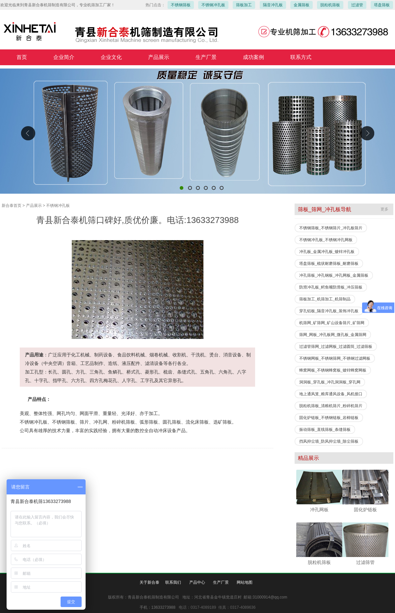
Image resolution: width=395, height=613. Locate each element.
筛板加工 (244, 5)
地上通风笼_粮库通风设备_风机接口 (330, 394)
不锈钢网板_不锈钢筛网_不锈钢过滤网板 (334, 358)
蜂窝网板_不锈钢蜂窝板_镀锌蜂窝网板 (332, 370)
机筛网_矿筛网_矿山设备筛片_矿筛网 (331, 322)
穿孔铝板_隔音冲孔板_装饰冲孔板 (328, 311)
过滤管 (357, 5)
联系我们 (173, 582)
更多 (384, 209)
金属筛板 (301, 5)
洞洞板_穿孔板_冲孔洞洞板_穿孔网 (329, 382)
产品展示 (34, 205)
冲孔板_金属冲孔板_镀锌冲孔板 (327, 251)
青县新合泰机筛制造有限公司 (197, 131)
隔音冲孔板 (273, 5)
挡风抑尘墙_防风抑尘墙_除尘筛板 (328, 441)
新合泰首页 (11, 205)
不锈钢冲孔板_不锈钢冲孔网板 (326, 239)
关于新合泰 (149, 582)
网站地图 (244, 582)
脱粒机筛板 (330, 5)
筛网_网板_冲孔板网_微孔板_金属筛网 (332, 334)
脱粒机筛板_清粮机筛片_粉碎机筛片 (330, 406)
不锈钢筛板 (181, 5)
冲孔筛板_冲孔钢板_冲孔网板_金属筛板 (333, 275)
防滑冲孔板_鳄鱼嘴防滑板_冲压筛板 (330, 287)
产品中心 (197, 582)
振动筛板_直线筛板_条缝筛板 (325, 429)
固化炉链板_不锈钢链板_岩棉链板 (328, 417)
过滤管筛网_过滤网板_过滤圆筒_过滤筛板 (335, 346)
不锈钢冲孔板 (213, 5)
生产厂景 (221, 582)
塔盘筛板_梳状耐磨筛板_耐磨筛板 (328, 263)
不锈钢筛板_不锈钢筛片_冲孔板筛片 (330, 228)
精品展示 (308, 458)
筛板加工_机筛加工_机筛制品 (325, 299)
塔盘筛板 (382, 5)
